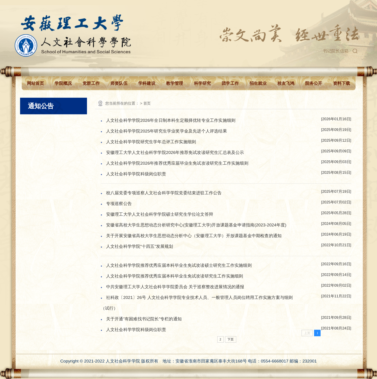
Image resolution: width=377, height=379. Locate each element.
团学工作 (230, 83)
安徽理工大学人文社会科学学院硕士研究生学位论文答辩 (159, 214)
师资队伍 (119, 83)
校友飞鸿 (286, 83)
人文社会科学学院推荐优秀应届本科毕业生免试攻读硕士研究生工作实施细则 (179, 265)
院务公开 (313, 83)
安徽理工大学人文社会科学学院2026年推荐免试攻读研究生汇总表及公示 (175, 152)
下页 (230, 339)
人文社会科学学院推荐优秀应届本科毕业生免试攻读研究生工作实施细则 (174, 276)
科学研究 (202, 83)
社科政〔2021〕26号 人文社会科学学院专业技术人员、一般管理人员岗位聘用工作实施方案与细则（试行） (197, 303)
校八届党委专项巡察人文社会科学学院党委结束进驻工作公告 (164, 193)
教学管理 (174, 83)
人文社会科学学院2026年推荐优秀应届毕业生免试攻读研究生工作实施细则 (177, 163)
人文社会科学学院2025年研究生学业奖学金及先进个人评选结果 (166, 131)
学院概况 (63, 83)
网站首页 (35, 83)
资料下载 (341, 83)
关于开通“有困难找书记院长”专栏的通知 (144, 319)
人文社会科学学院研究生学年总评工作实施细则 (151, 141)
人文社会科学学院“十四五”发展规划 (139, 246)
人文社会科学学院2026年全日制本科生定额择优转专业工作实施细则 (170, 120)
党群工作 (91, 83)
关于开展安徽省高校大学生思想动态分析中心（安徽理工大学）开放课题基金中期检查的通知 (194, 235)
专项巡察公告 (119, 203)
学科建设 (146, 83)
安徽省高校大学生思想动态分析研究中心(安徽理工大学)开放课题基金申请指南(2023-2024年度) (196, 225)
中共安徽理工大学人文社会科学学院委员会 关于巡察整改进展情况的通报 (175, 287)
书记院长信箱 (335, 51)
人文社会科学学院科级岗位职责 (136, 174)
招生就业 (258, 83)
